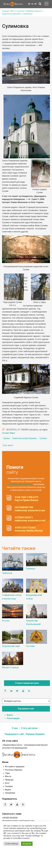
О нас (15, 728)
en (35, 4)
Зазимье (30, 568)
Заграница (10, 793)
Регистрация (13, 718)
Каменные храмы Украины (24, 438)
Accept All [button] (27, 844)
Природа (9, 780)
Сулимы (43, 438)
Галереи (9, 786)
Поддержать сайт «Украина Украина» (25, 734)
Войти (10, 715)
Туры (7, 773)
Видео (8, 790)
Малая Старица (10, 667)
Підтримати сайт (26, 709)
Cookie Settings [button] (11, 844)
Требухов (7, 573)
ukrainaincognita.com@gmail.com (18, 821)
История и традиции (14, 766)
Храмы (6, 438)
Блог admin (8, 445)
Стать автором (29, 728)
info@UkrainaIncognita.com (20, 484)
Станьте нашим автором (27, 683)
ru (32, 4)
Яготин (5, 620)
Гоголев (30, 646)
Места (8, 776)
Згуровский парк (11, 646)
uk (29, 4)
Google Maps (8, 433)
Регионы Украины (13, 770)
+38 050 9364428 (9, 818)
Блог (7, 783)
